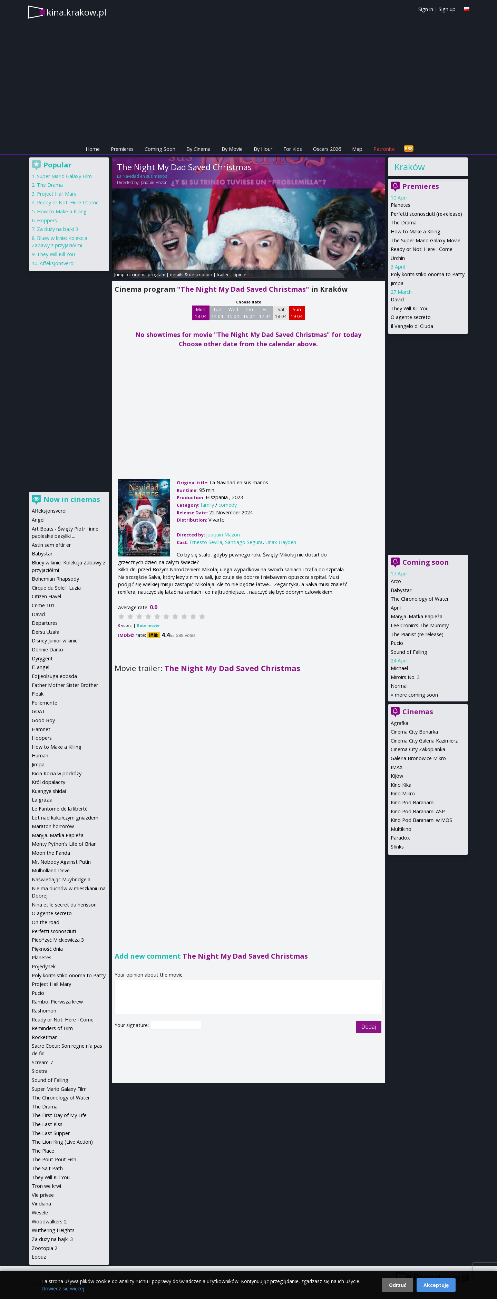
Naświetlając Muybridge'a (61, 879)
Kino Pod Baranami (413, 802)
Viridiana (41, 1203)
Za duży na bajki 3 (57, 229)
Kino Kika (401, 785)
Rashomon (44, 1010)
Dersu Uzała (45, 632)
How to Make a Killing (415, 231)
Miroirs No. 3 (405, 677)
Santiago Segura (244, 542)
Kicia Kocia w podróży (56, 773)
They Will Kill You (410, 308)
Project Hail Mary (56, 194)
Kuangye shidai (49, 791)
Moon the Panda (51, 853)
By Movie (232, 149)
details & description (191, 274)
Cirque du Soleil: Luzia (56, 587)
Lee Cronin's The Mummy (420, 625)
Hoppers (47, 220)
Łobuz (39, 1256)
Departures (45, 623)
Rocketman (45, 1037)
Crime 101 (43, 605)
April (396, 607)
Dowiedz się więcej (62, 1288)
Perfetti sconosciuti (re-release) (426, 214)
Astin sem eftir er (51, 545)
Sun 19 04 (297, 312)
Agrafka (399, 723)
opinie (239, 274)
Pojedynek (44, 966)
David (397, 299)
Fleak (37, 693)
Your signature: (132, 1025)
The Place (43, 1150)
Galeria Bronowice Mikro (418, 758)
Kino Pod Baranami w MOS (421, 820)
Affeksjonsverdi (57, 263)
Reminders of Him (52, 1028)
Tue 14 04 (217, 312)
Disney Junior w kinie (55, 640)
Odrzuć (397, 1285)
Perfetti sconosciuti (54, 931)
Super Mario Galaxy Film (64, 176)
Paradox (400, 837)
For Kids (292, 149)
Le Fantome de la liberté (60, 808)
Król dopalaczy (48, 782)
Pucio (397, 643)
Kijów (397, 776)
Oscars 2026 (327, 149)
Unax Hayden (280, 542)
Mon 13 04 (201, 312)
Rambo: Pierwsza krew (57, 1001)
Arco (396, 581)
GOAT (39, 711)
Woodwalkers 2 (49, 1221)
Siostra (40, 1071)
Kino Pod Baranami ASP (418, 811)
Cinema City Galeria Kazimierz (424, 740)
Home (93, 149)
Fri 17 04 (265, 312)
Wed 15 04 (233, 312)
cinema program (148, 274)
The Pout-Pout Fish (54, 1159)
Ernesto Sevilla (205, 542)
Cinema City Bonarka (414, 731)
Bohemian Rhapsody (55, 578)
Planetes (400, 205)
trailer (223, 274)
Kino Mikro (403, 793)
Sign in (425, 9)
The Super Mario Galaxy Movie (425, 240)
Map (357, 149)
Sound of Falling (409, 652)
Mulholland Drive (51, 870)
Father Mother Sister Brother (65, 685)
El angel (40, 667)
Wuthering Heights (53, 1230)
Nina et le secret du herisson (64, 904)
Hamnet (41, 729)
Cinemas (417, 711)
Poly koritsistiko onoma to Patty (428, 274)
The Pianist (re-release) (417, 634)
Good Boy (43, 720)
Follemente (44, 702)
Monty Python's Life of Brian (64, 844)
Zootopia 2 (44, 1248)
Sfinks (397, 846)
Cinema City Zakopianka (418, 749)
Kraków (409, 167)
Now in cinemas (71, 499)
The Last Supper (51, 1133)
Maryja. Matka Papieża (416, 616)
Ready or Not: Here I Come (421, 249)
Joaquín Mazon (154, 182)
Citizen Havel (46, 596)
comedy (227, 505)
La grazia (42, 799)
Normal (399, 685)
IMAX (396, 767)
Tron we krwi (46, 1186)
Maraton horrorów (53, 826)
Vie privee (43, 1195)
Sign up (447, 9)
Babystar (401, 590)
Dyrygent (42, 658)
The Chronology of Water (420, 598)
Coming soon (425, 562)
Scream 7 (42, 1062)
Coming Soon (160, 149)
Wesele (40, 1212)
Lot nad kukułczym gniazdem (65, 817)
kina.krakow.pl (76, 12)
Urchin (398, 258)
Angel (38, 519)
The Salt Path (47, 1168)
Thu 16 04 (249, 312)
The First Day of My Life (59, 1115)
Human (40, 755)
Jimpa (397, 283)
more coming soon (416, 694)
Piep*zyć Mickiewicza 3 (58, 940)
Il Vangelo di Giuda (412, 326)
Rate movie (148, 625)
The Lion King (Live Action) (62, 1141)
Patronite (384, 149)
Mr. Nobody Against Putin (61, 862)
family (207, 505)
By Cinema (198, 149)
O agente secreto (411, 317)
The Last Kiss (47, 1124)
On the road (45, 922)
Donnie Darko (47, 649)
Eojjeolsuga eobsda (54, 676)
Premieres (122, 149)
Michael (399, 668)
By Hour (263, 149)
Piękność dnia (47, 949)
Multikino (401, 829)
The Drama (404, 222)
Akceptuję (436, 1285)
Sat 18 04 (281, 312)
